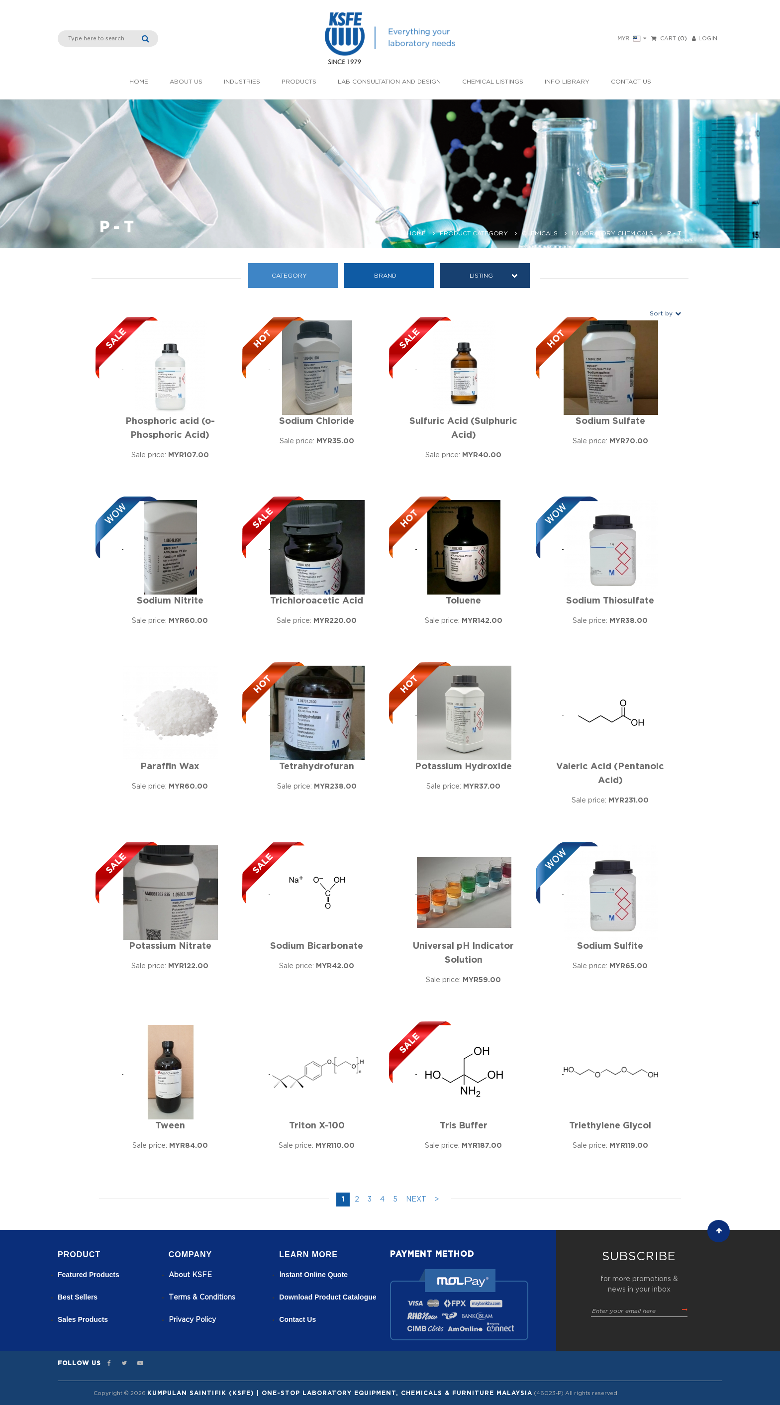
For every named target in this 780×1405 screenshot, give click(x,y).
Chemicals (540, 233)
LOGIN (704, 38)
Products (299, 82)
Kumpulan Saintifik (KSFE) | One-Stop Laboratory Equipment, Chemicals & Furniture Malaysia (339, 1393)
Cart (668, 38)
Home (138, 82)
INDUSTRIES (242, 82)
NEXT (416, 1199)
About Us (186, 82)
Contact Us (631, 82)
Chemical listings (492, 82)
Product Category (474, 233)
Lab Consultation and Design (389, 82)
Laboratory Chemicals (612, 233)
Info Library (567, 82)
